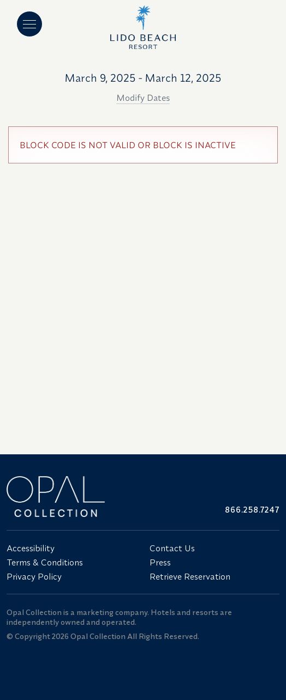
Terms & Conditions (45, 562)
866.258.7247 (252, 509)
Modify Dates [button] (143, 97)
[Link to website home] (71, 496)
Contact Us (172, 548)
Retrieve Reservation (190, 576)
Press (160, 562)
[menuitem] (71, 548)
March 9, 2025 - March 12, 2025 (143, 77)
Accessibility (31, 548)
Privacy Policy (34, 576)
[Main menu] (29, 24)
